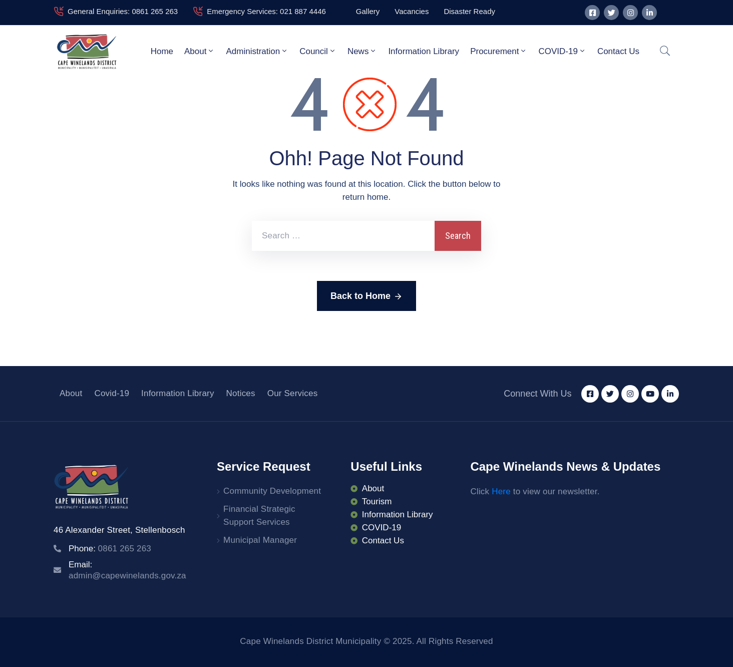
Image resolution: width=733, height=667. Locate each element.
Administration (257, 51)
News (362, 51)
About (199, 51)
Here (501, 491)
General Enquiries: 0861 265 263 (123, 11)
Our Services (292, 393)
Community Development (272, 491)
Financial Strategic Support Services (259, 515)
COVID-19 (562, 51)
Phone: (110, 548)
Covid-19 (111, 393)
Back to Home (366, 296)
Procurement (498, 51)
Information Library (423, 51)
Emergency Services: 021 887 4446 (266, 11)
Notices (240, 393)
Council (317, 51)
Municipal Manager (260, 540)
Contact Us (618, 51)
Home (162, 51)
